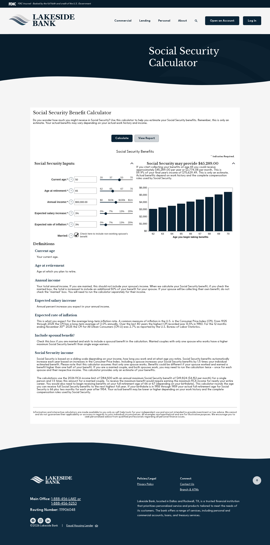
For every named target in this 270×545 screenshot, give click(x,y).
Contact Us (187, 484)
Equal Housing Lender (82, 525)
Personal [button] (164, 20)
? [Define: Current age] (71, 179)
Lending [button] (144, 20)
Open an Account (222, 20)
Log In (252, 20)
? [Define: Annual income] (71, 202)
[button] (84, 164)
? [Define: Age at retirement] (71, 191)
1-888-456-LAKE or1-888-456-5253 (66, 501)
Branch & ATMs (189, 489)
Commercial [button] (122, 20)
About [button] (182, 20)
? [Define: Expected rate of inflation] (71, 224)
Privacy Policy (145, 484)
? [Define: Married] (71, 236)
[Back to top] (257, 480)
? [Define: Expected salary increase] (71, 213)
